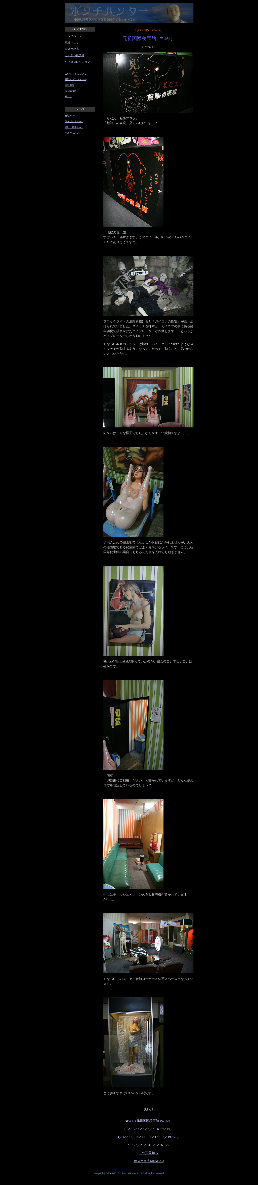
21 (129, 1145)
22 (135, 1145)
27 (167, 1145)
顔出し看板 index (74, 127)
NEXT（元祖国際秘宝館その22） (148, 1120)
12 (124, 1137)
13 (130, 1137)
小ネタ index (71, 133)
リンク (68, 96)
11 (117, 1137)
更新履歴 (69, 85)
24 (148, 1145)
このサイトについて (75, 73)
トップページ (73, 36)
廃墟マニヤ (72, 42)
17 (156, 1137)
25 (154, 1145)
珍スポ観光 (72, 48)
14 (137, 1137)
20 (175, 1137)
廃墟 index (70, 115)
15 (143, 1137)
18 (162, 1137)
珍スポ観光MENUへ (148, 1161)
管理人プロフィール (75, 79)
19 (169, 1137)
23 (142, 1145)
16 (149, 1137)
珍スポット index (74, 121)
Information (70, 90)
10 (168, 1129)
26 (161, 1145)
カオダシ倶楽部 (74, 55)
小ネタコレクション (77, 61)
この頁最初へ (148, 1153)
